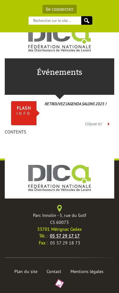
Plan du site (25, 271)
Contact (54, 271)
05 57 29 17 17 (65, 236)
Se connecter (60, 9)
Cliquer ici (93, 123)
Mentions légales (86, 271)
